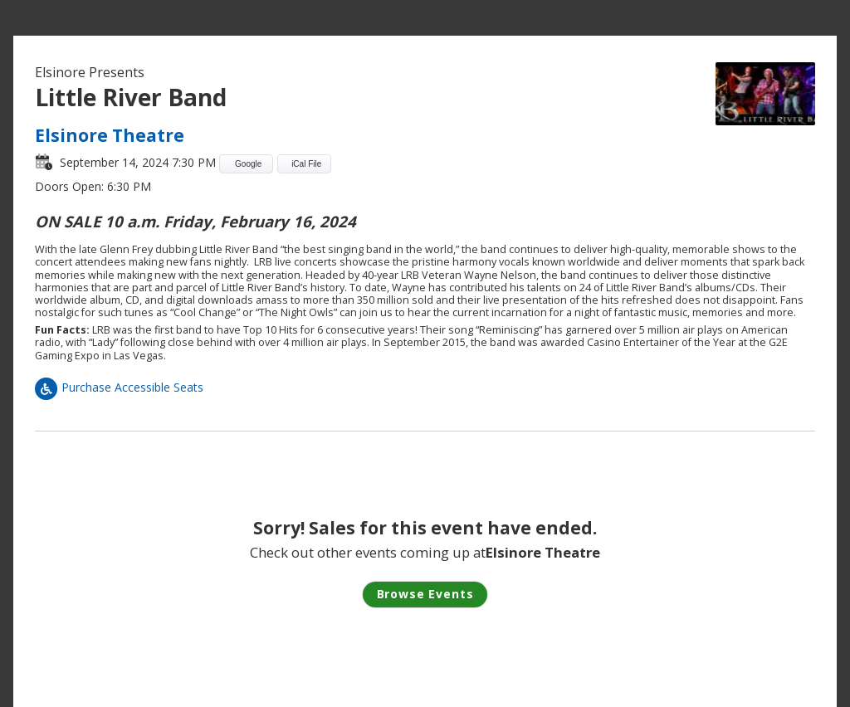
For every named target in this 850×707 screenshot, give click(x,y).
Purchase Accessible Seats (119, 387)
